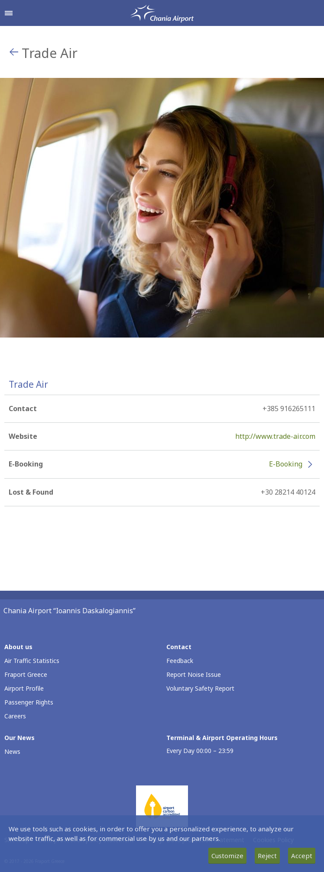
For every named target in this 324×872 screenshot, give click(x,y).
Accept (301, 855)
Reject (267, 855)
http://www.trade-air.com (275, 436)
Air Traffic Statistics (31, 660)
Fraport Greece (25, 674)
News (12, 751)
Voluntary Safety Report (200, 688)
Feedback (179, 660)
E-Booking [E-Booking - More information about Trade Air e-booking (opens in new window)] (285, 464)
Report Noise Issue (193, 674)
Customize (227, 855)
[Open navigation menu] (8, 13)
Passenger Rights (28, 702)
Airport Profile (24, 688)
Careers (15, 716)
